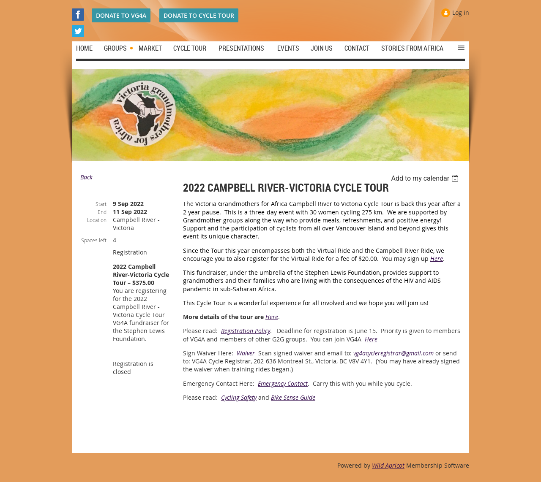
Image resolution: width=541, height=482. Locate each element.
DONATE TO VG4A (121, 15)
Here (436, 259)
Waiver (247, 353)
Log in (460, 12)
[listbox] (426, 178)
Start (101, 203)
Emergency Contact (283, 383)
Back (86, 177)
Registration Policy (245, 331)
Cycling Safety (239, 397)
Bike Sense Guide (293, 397)
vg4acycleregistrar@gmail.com (393, 353)
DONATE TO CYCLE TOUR (199, 15)
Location (97, 220)
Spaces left (94, 240)
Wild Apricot (388, 465)
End (102, 212)
